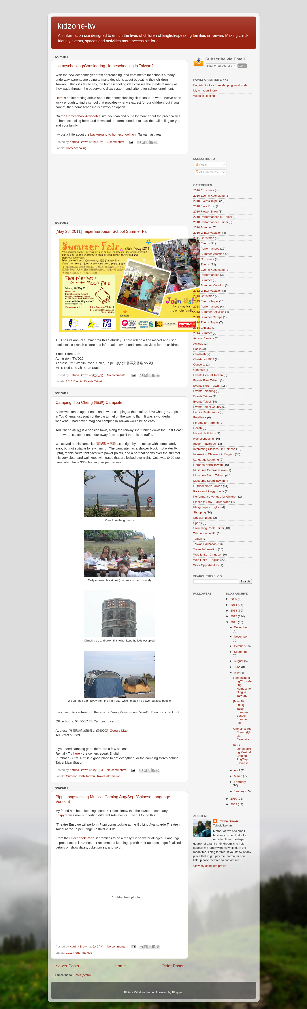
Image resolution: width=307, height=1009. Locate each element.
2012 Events (201, 264)
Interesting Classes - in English (213, 454)
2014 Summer (202, 333)
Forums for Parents (206, 422)
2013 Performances (206, 306)
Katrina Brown (228, 821)
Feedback (199, 417)
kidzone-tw (77, 25)
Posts (201, 164)
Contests (199, 369)
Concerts (199, 364)
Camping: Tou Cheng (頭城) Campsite (89, 402)
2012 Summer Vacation (208, 285)
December (241, 627)
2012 (234, 616)
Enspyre (62, 815)
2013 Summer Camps (207, 317)
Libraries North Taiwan (208, 464)
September (241, 651)
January (239, 791)
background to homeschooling (112, 134)
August (239, 661)
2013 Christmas (203, 296)
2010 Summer (202, 227)
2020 (234, 599)
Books (197, 349)
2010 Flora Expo (204, 206)
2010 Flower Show (205, 211)
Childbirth (199, 354)
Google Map (119, 730)
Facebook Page (82, 838)
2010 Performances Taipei (210, 222)
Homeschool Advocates (83, 116)
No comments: (117, 375)
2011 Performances (79, 952)
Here (59, 98)
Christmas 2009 (203, 359)
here (76, 753)
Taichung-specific (204, 533)
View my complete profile (209, 865)
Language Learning (206, 459)
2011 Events (74, 381)
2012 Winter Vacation (207, 290)
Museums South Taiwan (209, 480)
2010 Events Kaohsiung (209, 195)
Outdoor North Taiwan (80, 776)
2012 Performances (206, 274)
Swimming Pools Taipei (208, 528)
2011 (234, 622)
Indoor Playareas (204, 443)
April (237, 770)
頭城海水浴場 (106, 444)
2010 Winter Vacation (207, 232)
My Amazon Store (205, 90)
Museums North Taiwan (208, 475)
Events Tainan (202, 396)
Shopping (199, 512)
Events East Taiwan (206, 380)
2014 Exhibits (202, 327)
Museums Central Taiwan (210, 470)
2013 (234, 610)
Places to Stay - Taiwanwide (211, 502)
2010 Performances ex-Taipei (212, 216)
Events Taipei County (207, 406)
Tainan (197, 538)
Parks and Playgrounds (208, 491)
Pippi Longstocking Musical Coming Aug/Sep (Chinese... (242, 754)
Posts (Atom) (82, 975)
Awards (198, 343)
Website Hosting (204, 95)
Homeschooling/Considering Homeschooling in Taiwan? (105, 66)
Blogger (177, 992)
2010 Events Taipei (205, 201)
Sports (197, 523)
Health (197, 428)
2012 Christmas (203, 259)
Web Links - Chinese (207, 554)
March (238, 776)
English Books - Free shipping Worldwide (220, 85)
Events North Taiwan (207, 385)
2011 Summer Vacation (208, 254)
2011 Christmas (203, 238)
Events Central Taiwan (208, 375)
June (237, 667)
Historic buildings (204, 433)
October (239, 646)
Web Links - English (206, 559)
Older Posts (172, 966)
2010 (234, 798)
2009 (234, 804)
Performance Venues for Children (215, 496)
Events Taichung (204, 391)
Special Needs (203, 517)
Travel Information (108, 776)
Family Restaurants (206, 412)
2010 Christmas (203, 190)
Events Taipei (93, 381)
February (240, 781)
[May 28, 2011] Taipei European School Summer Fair (102, 231)
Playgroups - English (207, 507)
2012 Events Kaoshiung (209, 269)
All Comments (207, 172)
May (237, 672)
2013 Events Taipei (205, 301)
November (241, 636)
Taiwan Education (205, 544)
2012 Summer (202, 280)
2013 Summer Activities (208, 311)
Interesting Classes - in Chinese (214, 449)
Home (120, 966)
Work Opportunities (206, 565)
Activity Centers (203, 338)
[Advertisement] (119, 187)
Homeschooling (76, 148)
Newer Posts (67, 966)
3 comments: (116, 142)
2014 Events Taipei (205, 322)
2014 (234, 604)
